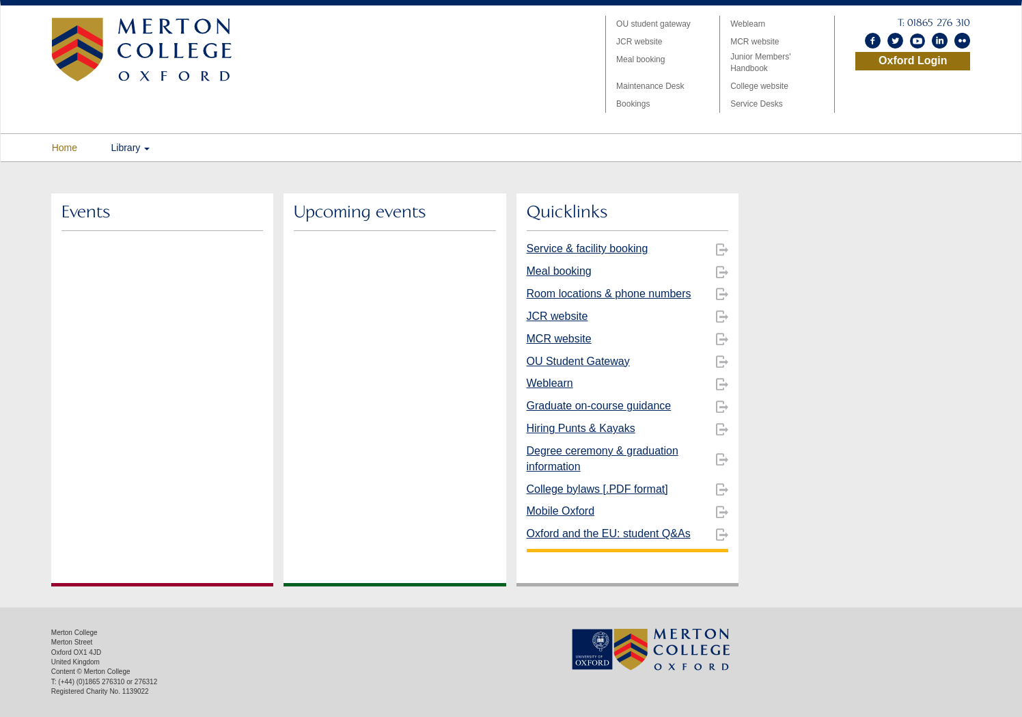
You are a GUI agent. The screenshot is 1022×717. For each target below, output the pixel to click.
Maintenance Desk (650, 86)
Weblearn (747, 24)
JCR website (639, 41)
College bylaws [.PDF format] (597, 489)
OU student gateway (653, 24)
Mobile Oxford (561, 511)
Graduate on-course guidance (599, 405)
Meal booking (640, 59)
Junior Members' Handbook (760, 62)
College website (759, 86)
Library (130, 147)
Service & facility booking (587, 248)
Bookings (633, 104)
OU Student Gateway (578, 361)
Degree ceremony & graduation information (602, 458)
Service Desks (756, 104)
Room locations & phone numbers (609, 293)
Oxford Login (913, 60)
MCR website (754, 41)
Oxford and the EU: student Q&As (609, 533)
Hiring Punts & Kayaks (581, 428)
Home (64, 147)
